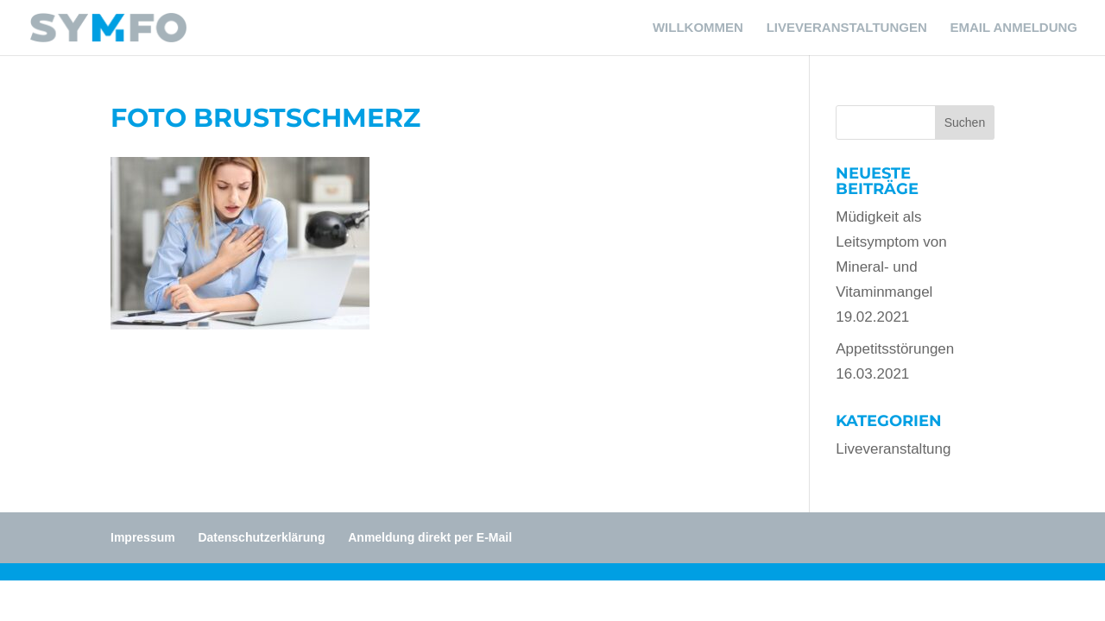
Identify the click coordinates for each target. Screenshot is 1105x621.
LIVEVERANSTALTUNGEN (847, 28)
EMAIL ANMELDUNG (1014, 28)
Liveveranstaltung (893, 449)
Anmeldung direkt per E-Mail (430, 537)
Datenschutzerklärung (261, 537)
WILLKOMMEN (698, 28)
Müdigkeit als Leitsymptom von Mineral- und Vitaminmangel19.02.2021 (891, 267)
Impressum (142, 537)
